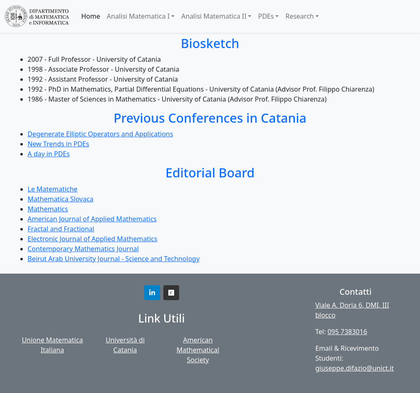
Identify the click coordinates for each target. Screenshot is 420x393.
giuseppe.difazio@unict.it (355, 368)
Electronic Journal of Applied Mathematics (93, 238)
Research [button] (299, 16)
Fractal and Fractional (61, 228)
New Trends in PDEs (59, 143)
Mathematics (48, 208)
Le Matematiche (53, 189)
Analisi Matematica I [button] (138, 16)
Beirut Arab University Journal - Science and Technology (114, 258)
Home (90, 16)
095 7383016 (347, 331)
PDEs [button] (266, 16)
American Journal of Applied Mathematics (92, 218)
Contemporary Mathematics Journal (83, 248)
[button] (152, 292)
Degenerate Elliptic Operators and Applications (100, 133)
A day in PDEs (49, 153)
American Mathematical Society (198, 349)
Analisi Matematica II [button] (213, 16)
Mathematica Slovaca (61, 199)
